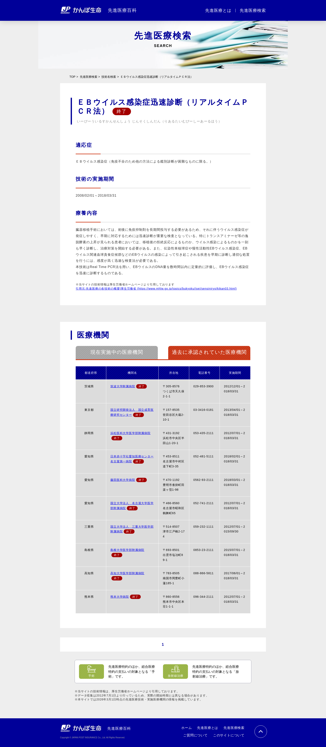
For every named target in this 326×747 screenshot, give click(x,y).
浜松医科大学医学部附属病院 (130, 433)
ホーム (186, 728)
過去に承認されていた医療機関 (209, 352)
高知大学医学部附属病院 (127, 573)
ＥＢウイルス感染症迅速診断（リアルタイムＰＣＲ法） (156, 76)
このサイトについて (228, 735)
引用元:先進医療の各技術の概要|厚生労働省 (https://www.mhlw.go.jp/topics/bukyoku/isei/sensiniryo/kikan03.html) (156, 288)
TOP (72, 76)
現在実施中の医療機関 (116, 352)
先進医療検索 (253, 10)
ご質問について (195, 735)
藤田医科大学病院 (122, 480)
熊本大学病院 (119, 596)
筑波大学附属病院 (122, 386)
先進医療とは (218, 10)
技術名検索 (108, 76)
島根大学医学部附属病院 (127, 550)
